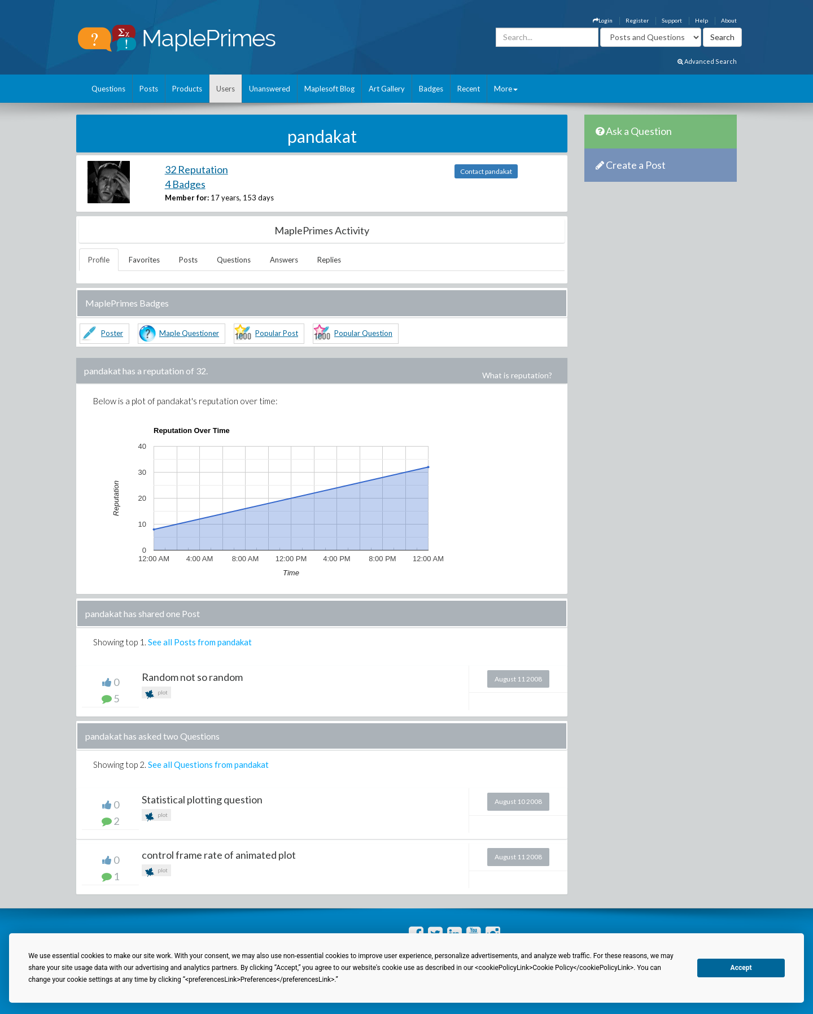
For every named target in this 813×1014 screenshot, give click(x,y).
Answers (284, 259)
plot (156, 693)
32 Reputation (196, 169)
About (729, 20)
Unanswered (269, 88)
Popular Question (363, 333)
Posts (148, 88)
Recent (468, 88)
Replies (329, 259)
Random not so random (192, 677)
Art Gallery (387, 88)
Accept (741, 968)
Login (603, 20)
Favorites (144, 259)
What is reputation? (517, 375)
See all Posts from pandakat (200, 642)
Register (637, 20)
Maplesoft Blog (329, 88)
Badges (431, 88)
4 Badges (185, 184)
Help (701, 20)
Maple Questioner (189, 333)
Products (187, 88)
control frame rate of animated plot (219, 855)
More (506, 88)
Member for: (187, 197)
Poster (112, 333)
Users (225, 88)
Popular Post (276, 333)
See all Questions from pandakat (208, 764)
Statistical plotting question (202, 799)
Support (672, 20)
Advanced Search (707, 61)
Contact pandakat (486, 171)
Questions (108, 88)
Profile (99, 259)
